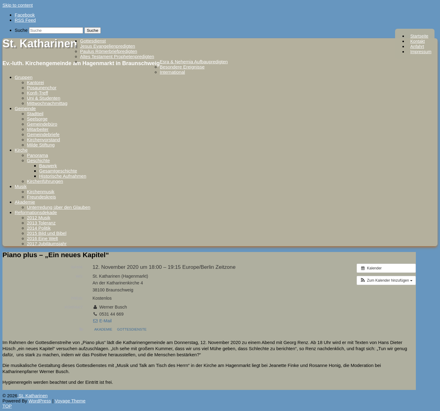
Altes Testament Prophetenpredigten (117, 56)
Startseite (419, 36)
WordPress (39, 400)
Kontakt (417, 41)
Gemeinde (25, 108)
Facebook (25, 14)
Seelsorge (37, 118)
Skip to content (17, 5)
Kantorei (35, 82)
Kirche (21, 150)
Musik (21, 186)
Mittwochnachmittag (47, 103)
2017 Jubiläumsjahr (47, 243)
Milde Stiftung (41, 144)
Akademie (25, 202)
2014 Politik (39, 228)
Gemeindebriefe (43, 134)
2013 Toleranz (41, 222)
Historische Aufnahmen (62, 176)
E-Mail (102, 320)
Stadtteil (35, 113)
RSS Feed (25, 20)
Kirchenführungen (45, 181)
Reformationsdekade (36, 212)
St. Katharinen (39, 43)
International (172, 72)
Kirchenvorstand (43, 139)
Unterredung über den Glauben (58, 207)
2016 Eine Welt (42, 238)
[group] (209, 348)
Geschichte (38, 160)
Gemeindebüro (42, 124)
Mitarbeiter (38, 129)
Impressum (420, 51)
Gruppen (23, 77)
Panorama (37, 155)
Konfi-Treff (37, 92)
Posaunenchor (42, 87)
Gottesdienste (132, 329)
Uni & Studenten (43, 98)
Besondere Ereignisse (182, 66)
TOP (7, 406)
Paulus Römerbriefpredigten (108, 51)
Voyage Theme (70, 400)
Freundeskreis (41, 196)
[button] (386, 280)
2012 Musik (38, 217)
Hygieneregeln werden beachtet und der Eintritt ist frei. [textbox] (57, 382)
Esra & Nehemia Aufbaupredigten (194, 61)
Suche (21, 30)
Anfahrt (417, 46)
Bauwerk (48, 165)
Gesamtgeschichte (58, 170)
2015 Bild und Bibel (46, 233)
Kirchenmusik (40, 191)
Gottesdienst (93, 40)
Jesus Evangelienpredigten (107, 46)
